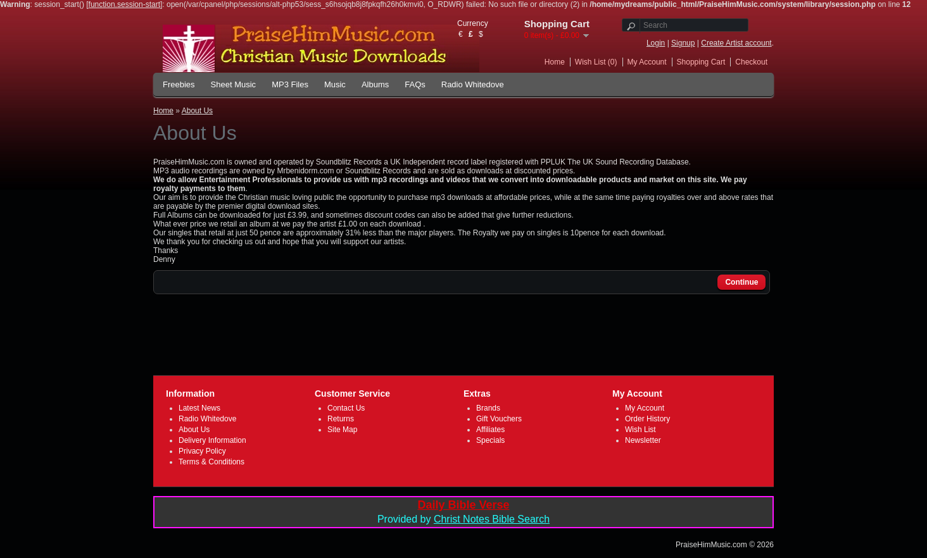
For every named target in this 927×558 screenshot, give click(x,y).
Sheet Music (233, 84)
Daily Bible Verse (463, 505)
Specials (490, 440)
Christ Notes (463, 519)
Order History (647, 418)
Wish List (640, 429)
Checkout (751, 62)
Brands (488, 408)
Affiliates (490, 429)
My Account (647, 62)
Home (555, 62)
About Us (197, 110)
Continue (741, 282)
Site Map (342, 429)
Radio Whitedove (472, 84)
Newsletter (643, 440)
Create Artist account (736, 43)
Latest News (199, 408)
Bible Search (521, 519)
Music (335, 84)
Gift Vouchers (499, 418)
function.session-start (124, 4)
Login (655, 43)
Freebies (179, 84)
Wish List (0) (596, 62)
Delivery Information (212, 440)
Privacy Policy (202, 451)
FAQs (415, 84)
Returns (340, 418)
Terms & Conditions (211, 461)
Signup (683, 43)
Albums (375, 84)
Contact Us (346, 408)
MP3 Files (290, 84)
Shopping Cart (701, 62)
